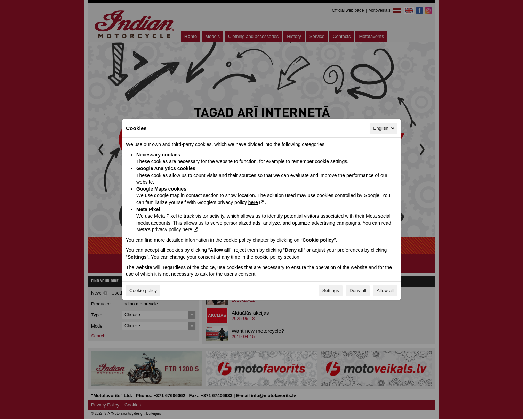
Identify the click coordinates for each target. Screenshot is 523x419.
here (253, 202)
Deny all (357, 290)
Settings (330, 290)
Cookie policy (143, 290)
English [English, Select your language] (384, 128)
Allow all (385, 290)
